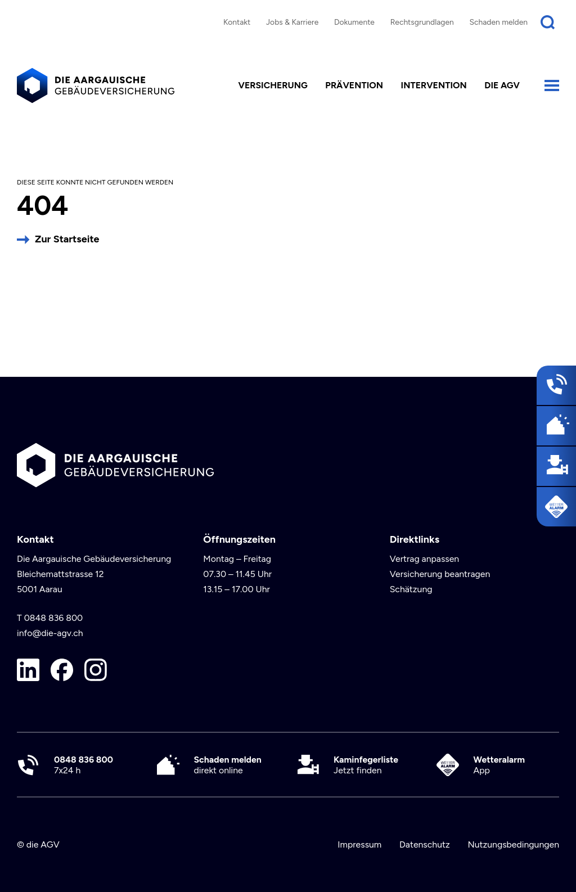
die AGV (502, 85)
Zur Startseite (67, 239)
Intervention (434, 85)
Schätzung (411, 589)
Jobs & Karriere (292, 21)
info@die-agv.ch (50, 633)
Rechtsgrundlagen (422, 21)
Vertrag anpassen (425, 558)
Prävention (354, 85)
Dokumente (354, 21)
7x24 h (83, 765)
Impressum (359, 844)
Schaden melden (499, 21)
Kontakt (236, 21)
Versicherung (273, 85)
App (499, 765)
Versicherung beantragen (440, 574)
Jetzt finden (366, 765)
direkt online (228, 765)
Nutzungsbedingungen (513, 844)
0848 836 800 (53, 617)
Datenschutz (424, 844)
